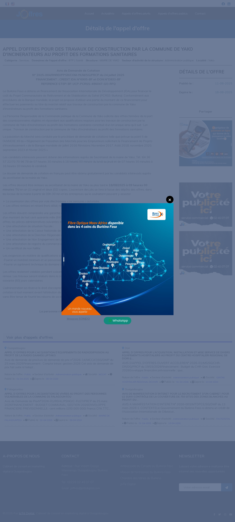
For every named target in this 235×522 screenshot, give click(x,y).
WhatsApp (118, 320)
